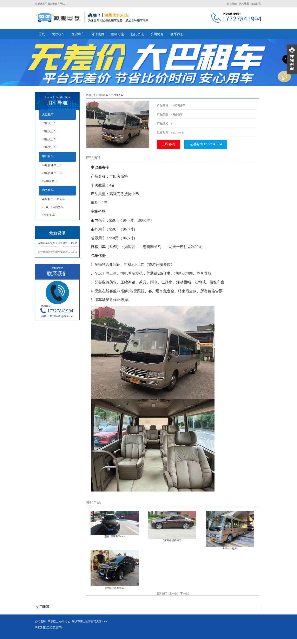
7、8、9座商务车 (53, 207)
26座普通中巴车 (52, 165)
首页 (41, 34)
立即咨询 (168, 144)
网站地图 (244, 3)
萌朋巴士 (91, 95)
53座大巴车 (49, 131)
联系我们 (177, 34)
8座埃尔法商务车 (114, 587)
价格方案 (117, 34)
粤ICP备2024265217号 (49, 627)
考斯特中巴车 (229, 548)
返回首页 (161, 593)
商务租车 (48, 190)
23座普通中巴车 (52, 173)
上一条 (173, 593)
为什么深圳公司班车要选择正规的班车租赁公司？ (54, 251)
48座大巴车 (49, 139)
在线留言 (256, 3)
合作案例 (97, 34)
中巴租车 (48, 156)
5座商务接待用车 (172, 540)
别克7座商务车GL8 (114, 536)
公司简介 (157, 34)
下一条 (184, 593)
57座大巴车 (49, 123)
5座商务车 (48, 215)
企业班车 (78, 34)
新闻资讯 (137, 34)
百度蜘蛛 (232, 3)
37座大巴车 (49, 147)
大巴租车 (58, 34)
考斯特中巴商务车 (53, 199)
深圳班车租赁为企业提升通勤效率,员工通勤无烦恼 (54, 243)
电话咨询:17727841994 (206, 144)
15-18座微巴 (50, 181)
